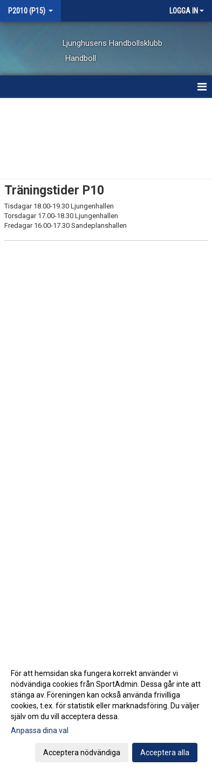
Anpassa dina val (40, 730)
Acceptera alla (164, 752)
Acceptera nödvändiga (81, 752)
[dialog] (106, 712)
